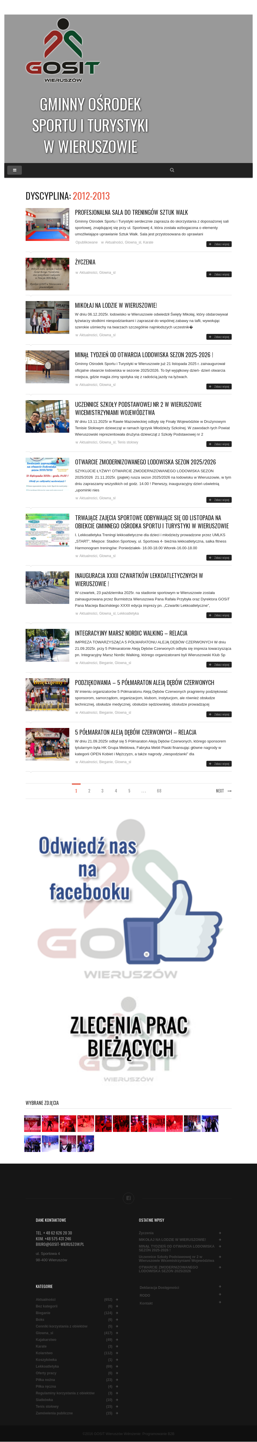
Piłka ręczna (46, 1387)
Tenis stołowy (127, 442)
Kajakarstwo (46, 1340)
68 (159, 790)
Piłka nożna (45, 1380)
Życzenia (85, 261)
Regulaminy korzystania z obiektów (65, 1393)
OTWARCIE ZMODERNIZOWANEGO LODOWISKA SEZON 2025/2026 (145, 461)
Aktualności (114, 242)
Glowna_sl (133, 242)
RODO (145, 1295)
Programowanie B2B (158, 1434)
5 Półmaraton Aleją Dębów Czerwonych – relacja (135, 732)
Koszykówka (46, 1360)
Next (224, 790)
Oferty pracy (46, 1373)
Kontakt (146, 1303)
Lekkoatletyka (128, 613)
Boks (40, 1320)
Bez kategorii (47, 1306)
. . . (143, 790)
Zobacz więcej (219, 244)
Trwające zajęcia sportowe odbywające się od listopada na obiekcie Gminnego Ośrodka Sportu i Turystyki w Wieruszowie (152, 521)
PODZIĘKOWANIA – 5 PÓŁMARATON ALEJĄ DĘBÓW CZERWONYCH (144, 682)
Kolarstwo (44, 1353)
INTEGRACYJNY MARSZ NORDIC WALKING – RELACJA (131, 633)
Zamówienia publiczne (54, 1413)
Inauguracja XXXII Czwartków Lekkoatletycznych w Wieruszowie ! (139, 579)
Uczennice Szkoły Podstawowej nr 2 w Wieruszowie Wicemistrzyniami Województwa (138, 408)
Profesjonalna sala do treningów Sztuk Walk (131, 212)
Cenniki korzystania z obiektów (61, 1326)
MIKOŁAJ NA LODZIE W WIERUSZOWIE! (116, 305)
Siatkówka (44, 1400)
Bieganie (106, 663)
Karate (148, 242)
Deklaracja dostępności (159, 1288)
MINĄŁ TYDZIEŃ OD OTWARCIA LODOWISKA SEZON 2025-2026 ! (144, 354)
